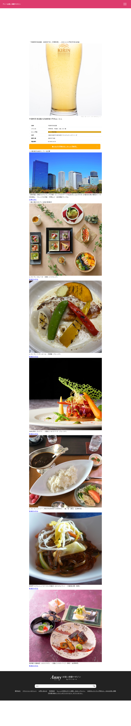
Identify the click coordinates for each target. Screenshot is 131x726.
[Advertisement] (65, 23)
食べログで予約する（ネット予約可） (65, 146)
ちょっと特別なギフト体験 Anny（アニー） (71, 691)
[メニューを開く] (124, 4)
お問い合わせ (43, 691)
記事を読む (33, 199)
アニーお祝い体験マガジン (12, 4)
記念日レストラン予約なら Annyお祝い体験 (102, 691)
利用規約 (52, 691)
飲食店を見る (33, 279)
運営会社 (18, 691)
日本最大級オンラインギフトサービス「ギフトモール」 (65, 693)
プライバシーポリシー (30, 691)
